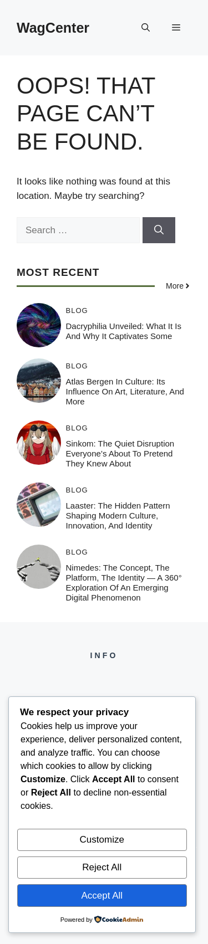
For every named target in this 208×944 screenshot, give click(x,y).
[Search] (159, 230)
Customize (102, 839)
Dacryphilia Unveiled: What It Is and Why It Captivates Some (123, 331)
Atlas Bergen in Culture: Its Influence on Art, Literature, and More (125, 391)
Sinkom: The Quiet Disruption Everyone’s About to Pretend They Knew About (120, 453)
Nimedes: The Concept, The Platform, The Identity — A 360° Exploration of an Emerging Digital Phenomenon (124, 582)
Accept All (102, 895)
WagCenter (53, 27)
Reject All (101, 867)
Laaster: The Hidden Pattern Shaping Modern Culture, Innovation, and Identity (118, 515)
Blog (77, 310)
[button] (145, 27)
